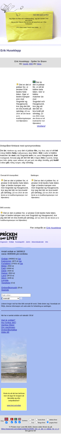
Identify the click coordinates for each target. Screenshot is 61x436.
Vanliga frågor (8, 325)
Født (3, 268)
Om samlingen (8, 327)
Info (47, 242)
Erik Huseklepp (53, 228)
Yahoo (39, 64)
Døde (4, 270)
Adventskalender (37, 242)
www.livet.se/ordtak (14, 405)
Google (25, 64)
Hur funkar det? (8, 322)
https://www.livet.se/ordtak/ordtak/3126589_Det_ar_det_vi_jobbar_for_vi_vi (30, 429)
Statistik (5, 290)
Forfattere (6, 263)
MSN (31, 64)
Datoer (4, 273)
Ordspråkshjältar (9, 330)
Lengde (4, 280)
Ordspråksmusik (9, 287)
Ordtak (11, 242)
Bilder (4, 266)
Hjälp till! (5, 332)
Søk (19, 259)
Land (3, 275)
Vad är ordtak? (8, 320)
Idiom (4, 278)
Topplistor (6, 283)
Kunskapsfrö (20, 242)
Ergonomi (4, 242)
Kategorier (6, 261)
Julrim (28, 242)
